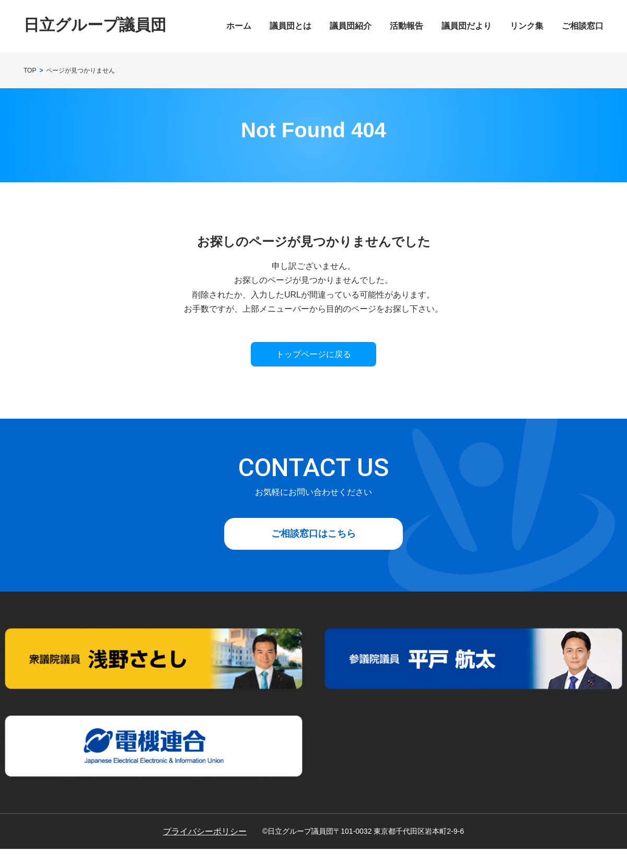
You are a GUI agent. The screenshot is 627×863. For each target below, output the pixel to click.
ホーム (238, 25)
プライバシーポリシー (205, 831)
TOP (30, 70)
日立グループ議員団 (95, 24)
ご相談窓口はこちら (313, 533)
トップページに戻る (313, 354)
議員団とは (290, 25)
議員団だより (467, 25)
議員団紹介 (350, 25)
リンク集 (526, 25)
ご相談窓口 (582, 25)
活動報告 (406, 25)
